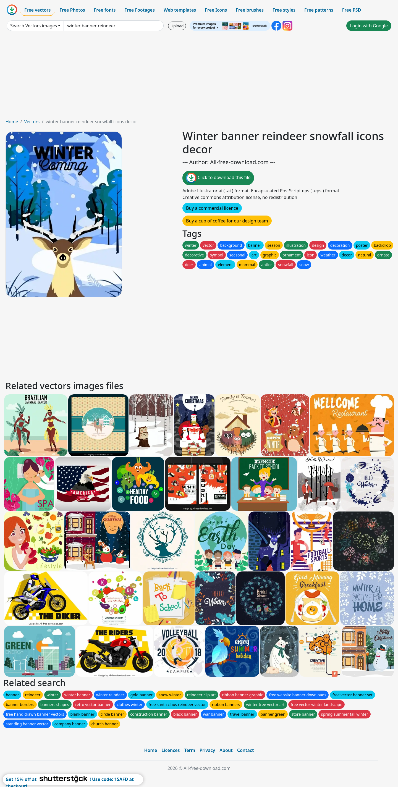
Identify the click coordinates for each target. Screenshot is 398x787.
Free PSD (351, 10)
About (225, 750)
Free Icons (216, 10)
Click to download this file (218, 178)
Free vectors (37, 10)
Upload (177, 25)
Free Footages (139, 10)
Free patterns (318, 10)
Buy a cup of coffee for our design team (227, 221)
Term (189, 750)
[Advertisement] (199, 77)
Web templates (180, 10)
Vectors (32, 122)
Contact (245, 750)
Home (12, 122)
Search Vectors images (33, 26)
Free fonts (105, 10)
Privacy (207, 750)
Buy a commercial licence (212, 208)
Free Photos (72, 10)
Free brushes (250, 10)
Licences (170, 750)
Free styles (284, 10)
